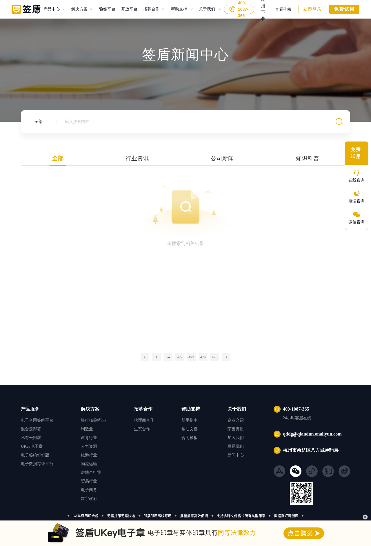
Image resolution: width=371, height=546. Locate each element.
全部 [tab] (57, 158)
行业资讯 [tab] (137, 158)
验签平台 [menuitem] (107, 9)
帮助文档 (189, 429)
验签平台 (104, 9)
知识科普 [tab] (307, 158)
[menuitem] (54, 9)
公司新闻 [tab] (222, 158)
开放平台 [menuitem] (129, 9)
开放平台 (126, 9)
